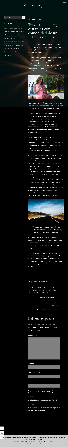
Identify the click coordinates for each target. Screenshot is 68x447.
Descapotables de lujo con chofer (14, 45)
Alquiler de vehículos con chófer (14, 31)
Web (30, 382)
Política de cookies (36, 444)
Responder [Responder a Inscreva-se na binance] (43, 310)
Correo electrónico (36, 372)
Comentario (33, 335)
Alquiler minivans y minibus (12, 35)
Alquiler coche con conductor (13, 28)
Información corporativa (11, 48)
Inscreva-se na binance (47, 297)
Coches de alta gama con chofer (14, 41)
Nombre (31, 363)
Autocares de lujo (9, 38)
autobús (31, 60)
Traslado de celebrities (11, 52)
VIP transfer (8, 55)
